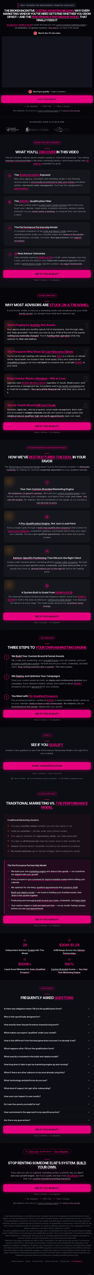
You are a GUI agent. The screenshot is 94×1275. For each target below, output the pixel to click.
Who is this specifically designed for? (47, 1016)
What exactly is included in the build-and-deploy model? (47, 1056)
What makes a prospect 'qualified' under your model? (47, 1032)
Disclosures (65, 1261)
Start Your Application (47, 766)
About (27, 1261)
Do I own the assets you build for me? (47, 1104)
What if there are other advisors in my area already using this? (47, 1072)
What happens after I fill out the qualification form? (47, 1048)
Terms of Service (51, 1261)
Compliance (77, 1261)
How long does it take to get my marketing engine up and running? (47, 1064)
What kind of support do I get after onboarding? (47, 1088)
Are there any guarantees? (47, 1120)
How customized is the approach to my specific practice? (47, 1112)
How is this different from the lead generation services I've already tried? (47, 1040)
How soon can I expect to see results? (47, 1096)
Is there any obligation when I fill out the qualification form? (47, 1009)
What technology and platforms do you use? (47, 1080)
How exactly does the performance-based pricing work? (47, 1024)
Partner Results (17, 1261)
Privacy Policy (37, 1261)
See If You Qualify (47, 99)
